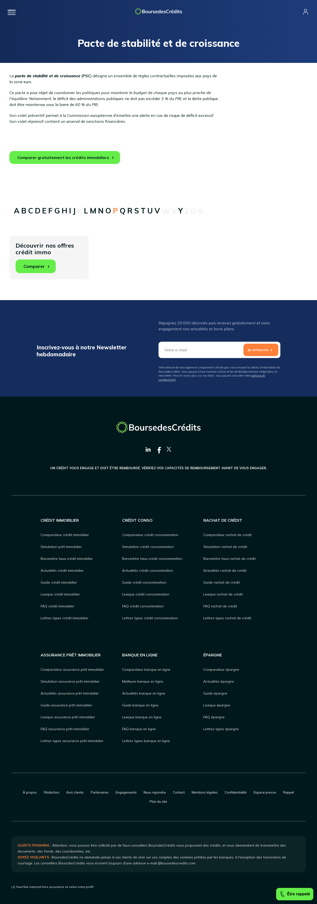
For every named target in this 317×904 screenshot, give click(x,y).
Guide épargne (215, 693)
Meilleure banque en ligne (142, 681)
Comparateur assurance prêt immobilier (72, 669)
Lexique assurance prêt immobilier (68, 717)
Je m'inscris (257, 350)
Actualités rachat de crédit (224, 570)
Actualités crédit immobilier (62, 570)
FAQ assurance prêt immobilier (65, 729)
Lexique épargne (216, 705)
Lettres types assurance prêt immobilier (72, 741)
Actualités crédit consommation (147, 570)
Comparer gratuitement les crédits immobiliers (63, 157)
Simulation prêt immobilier (61, 546)
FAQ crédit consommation (143, 606)
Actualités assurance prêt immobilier (70, 693)
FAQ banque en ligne (139, 729)
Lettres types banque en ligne (146, 741)
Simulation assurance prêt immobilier (70, 681)
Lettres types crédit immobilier (64, 618)
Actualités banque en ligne (143, 693)
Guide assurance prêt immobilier (66, 705)
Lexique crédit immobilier (60, 594)
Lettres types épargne (221, 729)
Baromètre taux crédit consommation (152, 558)
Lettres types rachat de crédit (227, 618)
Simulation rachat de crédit (225, 546)
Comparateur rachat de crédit (227, 535)
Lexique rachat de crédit (223, 594)
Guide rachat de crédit (221, 582)
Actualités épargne (218, 681)
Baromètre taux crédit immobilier (67, 558)
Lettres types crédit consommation (150, 618)
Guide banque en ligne (140, 705)
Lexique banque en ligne (141, 717)
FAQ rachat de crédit (220, 606)
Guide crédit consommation (144, 582)
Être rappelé (294, 894)
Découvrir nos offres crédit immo (45, 257)
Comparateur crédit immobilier (65, 535)
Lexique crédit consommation (145, 594)
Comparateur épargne (221, 669)
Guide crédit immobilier (59, 582)
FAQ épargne (214, 717)
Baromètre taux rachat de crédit (229, 558)
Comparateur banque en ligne (146, 669)
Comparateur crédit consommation (150, 535)
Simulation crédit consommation (148, 546)
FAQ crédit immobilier (57, 606)
